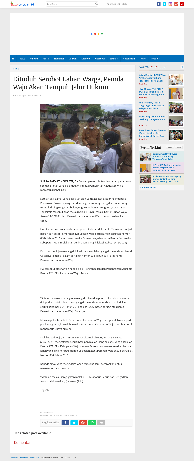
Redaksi (14, 457)
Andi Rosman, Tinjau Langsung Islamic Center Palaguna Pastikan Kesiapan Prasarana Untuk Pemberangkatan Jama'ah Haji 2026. (152, 110)
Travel (143, 58)
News (22, 58)
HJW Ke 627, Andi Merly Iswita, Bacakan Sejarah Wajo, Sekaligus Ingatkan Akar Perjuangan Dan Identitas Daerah (151, 94)
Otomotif (100, 58)
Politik (46, 58)
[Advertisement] (97, 34)
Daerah (73, 58)
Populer (155, 58)
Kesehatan (129, 58)
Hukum (34, 58)
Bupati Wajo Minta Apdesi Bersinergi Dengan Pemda (152, 118)
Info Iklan (34, 457)
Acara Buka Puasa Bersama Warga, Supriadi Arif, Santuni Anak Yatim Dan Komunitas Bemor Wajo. (153, 134)
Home (16, 68)
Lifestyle (85, 58)
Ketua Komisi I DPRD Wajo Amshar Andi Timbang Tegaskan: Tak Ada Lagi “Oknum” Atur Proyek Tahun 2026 (152, 81)
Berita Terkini (150, 147)
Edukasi (114, 58)
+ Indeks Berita (148, 187)
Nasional (59, 58)
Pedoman (24, 457)
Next (178, 147)
